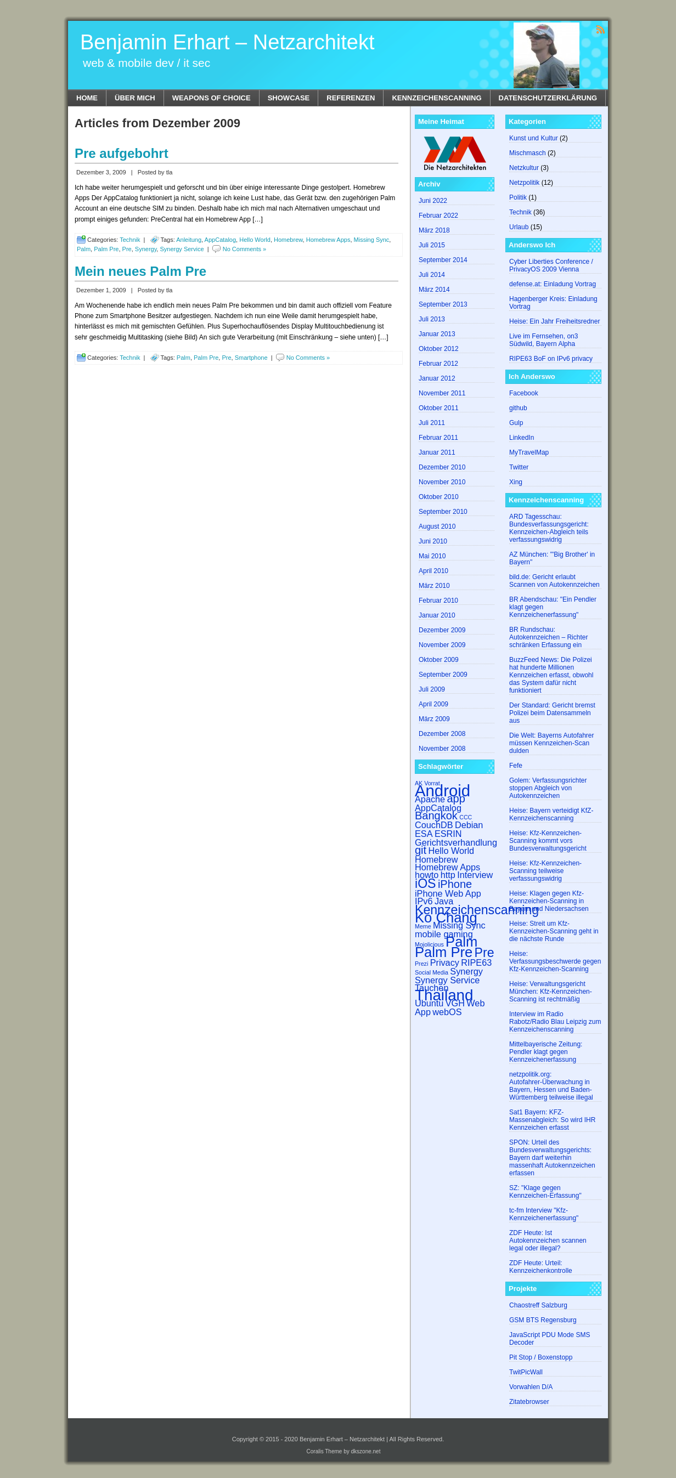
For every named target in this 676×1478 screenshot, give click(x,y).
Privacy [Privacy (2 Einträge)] (444, 962)
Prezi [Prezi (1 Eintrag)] (421, 963)
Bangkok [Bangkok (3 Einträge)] (436, 815)
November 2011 (442, 393)
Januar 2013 (437, 334)
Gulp (516, 423)
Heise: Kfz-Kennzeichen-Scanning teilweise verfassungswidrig (545, 870)
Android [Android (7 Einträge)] (442, 791)
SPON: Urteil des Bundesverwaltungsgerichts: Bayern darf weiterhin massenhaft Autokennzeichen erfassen (552, 1158)
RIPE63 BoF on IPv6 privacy (551, 359)
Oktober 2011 (439, 408)
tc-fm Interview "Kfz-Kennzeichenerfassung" (543, 1214)
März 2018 (434, 230)
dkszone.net (366, 1451)
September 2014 (443, 260)
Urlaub (518, 227)
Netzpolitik (524, 182)
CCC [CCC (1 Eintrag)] (465, 817)
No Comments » (244, 249)
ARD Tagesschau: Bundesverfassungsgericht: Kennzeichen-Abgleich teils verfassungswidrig (549, 528)
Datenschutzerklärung (548, 98)
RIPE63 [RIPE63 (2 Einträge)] (476, 962)
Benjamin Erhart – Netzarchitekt (227, 42)
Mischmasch (527, 153)
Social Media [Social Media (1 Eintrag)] (431, 972)
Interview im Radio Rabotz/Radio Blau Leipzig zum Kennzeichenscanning (555, 1021)
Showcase (289, 98)
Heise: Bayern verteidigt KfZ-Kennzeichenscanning (551, 814)
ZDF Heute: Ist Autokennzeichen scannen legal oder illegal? (548, 1240)
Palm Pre (106, 249)
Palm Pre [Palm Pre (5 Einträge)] (443, 952)
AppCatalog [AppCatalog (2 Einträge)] (438, 808)
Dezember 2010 (442, 467)
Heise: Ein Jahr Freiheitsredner (554, 321)
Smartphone (251, 357)
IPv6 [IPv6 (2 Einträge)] (424, 901)
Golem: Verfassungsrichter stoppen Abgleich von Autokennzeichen (548, 788)
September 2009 (443, 674)
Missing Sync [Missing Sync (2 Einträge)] (459, 925)
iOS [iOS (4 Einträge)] (425, 883)
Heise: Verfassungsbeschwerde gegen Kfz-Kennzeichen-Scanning (555, 961)
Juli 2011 (432, 423)
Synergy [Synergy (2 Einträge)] (466, 971)
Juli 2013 (432, 319)
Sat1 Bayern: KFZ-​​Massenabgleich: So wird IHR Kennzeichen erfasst (552, 1119)
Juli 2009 (432, 689)
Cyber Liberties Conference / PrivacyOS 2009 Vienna (551, 265)
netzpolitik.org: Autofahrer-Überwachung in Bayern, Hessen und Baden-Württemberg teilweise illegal (551, 1086)
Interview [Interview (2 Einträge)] (475, 875)
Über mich (135, 98)
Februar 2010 (438, 600)
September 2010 (443, 512)
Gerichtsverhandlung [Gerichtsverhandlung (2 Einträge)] (456, 842)
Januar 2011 (437, 452)
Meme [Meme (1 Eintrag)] (423, 926)
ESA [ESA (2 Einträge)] (424, 834)
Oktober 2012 (439, 349)
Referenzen (350, 98)
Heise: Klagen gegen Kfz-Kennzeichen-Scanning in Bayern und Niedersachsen (549, 901)
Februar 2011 (438, 437)
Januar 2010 (437, 615)
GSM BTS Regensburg (543, 1320)
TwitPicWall (526, 1372)
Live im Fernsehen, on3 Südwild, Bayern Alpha (543, 340)
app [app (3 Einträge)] (456, 798)
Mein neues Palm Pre (140, 271)
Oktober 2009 (439, 660)
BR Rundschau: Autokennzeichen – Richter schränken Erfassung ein (548, 637)
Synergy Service (182, 249)
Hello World (255, 239)
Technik (130, 239)
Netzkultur (524, 168)
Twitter (518, 467)
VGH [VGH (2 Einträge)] (455, 1003)
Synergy (146, 249)
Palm (84, 249)
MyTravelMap (529, 452)
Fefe (515, 765)
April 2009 (433, 704)
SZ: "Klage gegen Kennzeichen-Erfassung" (545, 1191)
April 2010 (433, 571)
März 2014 (434, 289)
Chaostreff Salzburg (538, 1305)
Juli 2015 (432, 245)
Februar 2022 (438, 215)
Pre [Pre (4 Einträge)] (484, 952)
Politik (518, 197)
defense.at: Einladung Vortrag (552, 284)
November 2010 (442, 482)
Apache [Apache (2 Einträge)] (430, 799)
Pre (127, 249)
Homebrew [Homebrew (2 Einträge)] (436, 859)
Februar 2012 (438, 363)
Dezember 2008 (442, 734)
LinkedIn (521, 437)
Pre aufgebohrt (121, 153)
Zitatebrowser (529, 1402)
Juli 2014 (432, 275)
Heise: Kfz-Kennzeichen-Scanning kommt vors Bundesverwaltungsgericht (548, 840)
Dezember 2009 (442, 630)
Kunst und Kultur (533, 138)
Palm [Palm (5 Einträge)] (461, 941)
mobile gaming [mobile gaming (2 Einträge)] (444, 934)
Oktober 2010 (439, 497)
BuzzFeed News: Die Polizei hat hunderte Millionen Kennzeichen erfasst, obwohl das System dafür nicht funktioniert (551, 675)
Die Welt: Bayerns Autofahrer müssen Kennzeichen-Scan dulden (551, 743)
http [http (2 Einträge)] (448, 875)
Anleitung (188, 239)
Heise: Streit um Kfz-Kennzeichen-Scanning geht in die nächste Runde (554, 931)
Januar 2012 (437, 378)
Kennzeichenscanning (436, 98)
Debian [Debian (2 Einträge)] (469, 825)
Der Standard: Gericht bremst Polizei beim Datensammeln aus (552, 712)
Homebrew (288, 239)
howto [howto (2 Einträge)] (426, 875)
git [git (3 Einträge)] (420, 850)
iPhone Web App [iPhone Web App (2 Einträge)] (448, 893)
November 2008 (442, 748)
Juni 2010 (433, 541)
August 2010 (437, 526)
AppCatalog (220, 239)
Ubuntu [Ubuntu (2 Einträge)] (429, 1003)
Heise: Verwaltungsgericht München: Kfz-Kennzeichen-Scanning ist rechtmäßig (550, 991)
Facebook (523, 393)
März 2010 (434, 586)
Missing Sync (372, 239)
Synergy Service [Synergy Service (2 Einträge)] (447, 980)
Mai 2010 (432, 556)
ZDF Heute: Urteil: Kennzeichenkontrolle (540, 1267)
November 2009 (442, 645)
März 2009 (434, 719)
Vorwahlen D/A (531, 1387)
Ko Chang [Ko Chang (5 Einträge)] (446, 917)
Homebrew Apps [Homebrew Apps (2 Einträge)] (447, 867)
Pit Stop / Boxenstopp (540, 1357)
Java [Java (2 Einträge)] (444, 901)
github (518, 408)
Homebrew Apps (328, 239)
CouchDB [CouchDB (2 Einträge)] (434, 825)
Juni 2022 (433, 201)
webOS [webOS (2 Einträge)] (446, 1012)
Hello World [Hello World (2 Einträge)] (451, 851)
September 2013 (443, 304)
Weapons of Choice (211, 98)
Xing (515, 482)
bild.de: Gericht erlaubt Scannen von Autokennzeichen (554, 580)
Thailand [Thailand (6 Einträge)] (444, 995)
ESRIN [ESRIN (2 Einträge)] (448, 834)
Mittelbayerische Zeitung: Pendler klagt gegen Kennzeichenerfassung (545, 1051)
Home (87, 98)
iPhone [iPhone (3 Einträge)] (455, 884)
